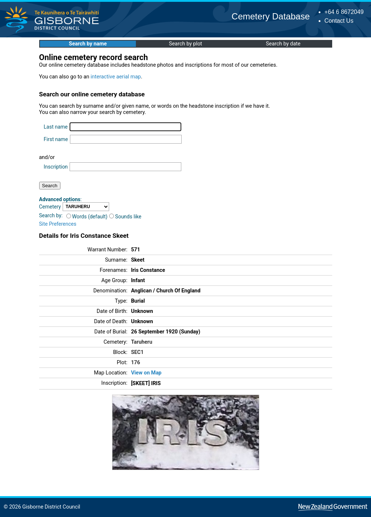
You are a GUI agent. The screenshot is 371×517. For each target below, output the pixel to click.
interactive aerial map (115, 77)
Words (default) (87, 216)
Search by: (51, 215)
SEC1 (137, 352)
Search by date (283, 44)
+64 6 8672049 (344, 12)
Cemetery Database (270, 16)
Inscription (56, 167)
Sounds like (125, 216)
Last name (55, 127)
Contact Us (338, 21)
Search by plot (185, 44)
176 (135, 362)
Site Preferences (58, 224)
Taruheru (141, 342)
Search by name (88, 44)
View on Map (146, 373)
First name (56, 139)
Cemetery (50, 207)
